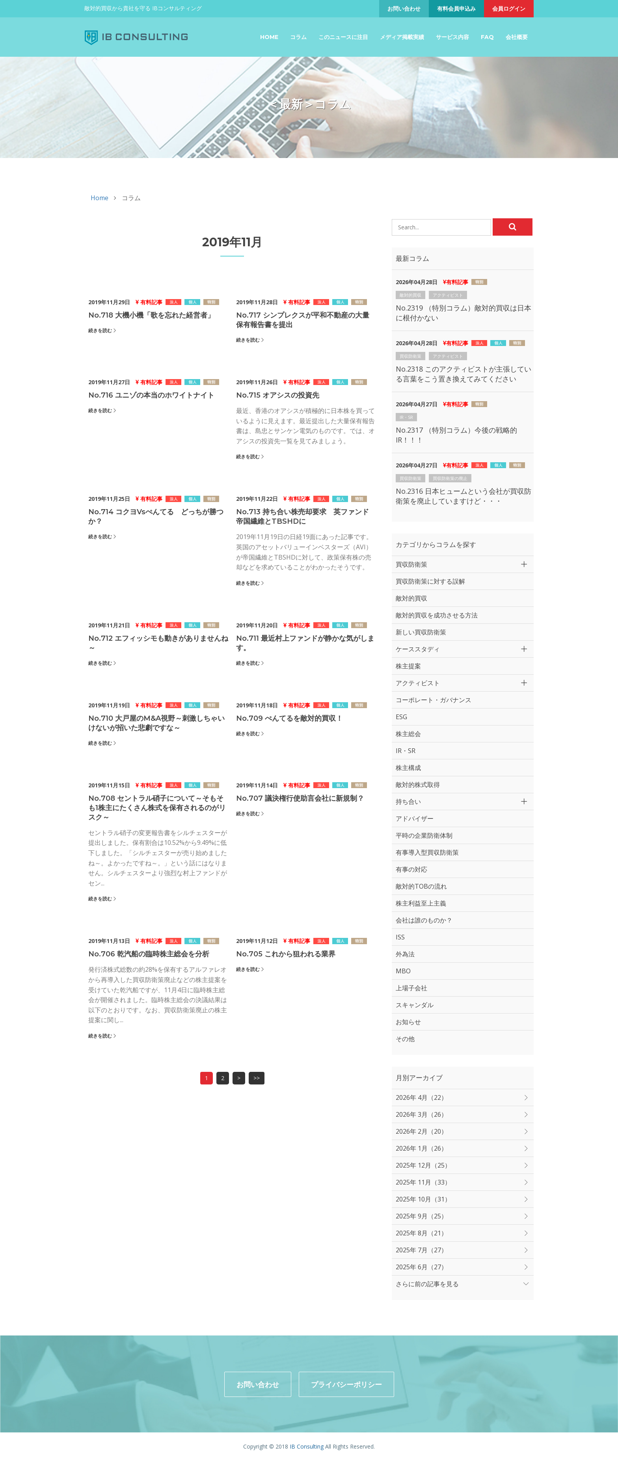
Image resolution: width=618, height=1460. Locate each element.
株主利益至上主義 (421, 903)
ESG (401, 716)
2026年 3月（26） (421, 1114)
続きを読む (100, 330)
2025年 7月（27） (421, 1250)
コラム (298, 37)
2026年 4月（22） (421, 1097)
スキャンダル (415, 1005)
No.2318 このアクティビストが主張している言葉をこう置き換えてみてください (463, 373)
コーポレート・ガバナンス (433, 700)
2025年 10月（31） (423, 1199)
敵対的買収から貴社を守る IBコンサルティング (143, 8)
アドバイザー (415, 818)
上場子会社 (411, 988)
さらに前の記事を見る (427, 1284)
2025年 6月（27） (421, 1267)
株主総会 (408, 733)
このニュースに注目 (343, 37)
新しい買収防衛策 (421, 632)
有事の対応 (411, 869)
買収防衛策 (410, 356)
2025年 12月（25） (423, 1165)
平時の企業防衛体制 (424, 835)
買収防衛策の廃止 (450, 478)
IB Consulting (307, 1445)
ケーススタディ (418, 649)
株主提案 (408, 666)
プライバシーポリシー (346, 1383)
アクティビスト (448, 295)
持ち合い (408, 801)
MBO (403, 971)
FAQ (487, 37)
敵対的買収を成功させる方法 (437, 615)
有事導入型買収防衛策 (427, 852)
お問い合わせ (404, 8)
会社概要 (517, 37)
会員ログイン (508, 8)
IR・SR (406, 417)
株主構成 (408, 767)
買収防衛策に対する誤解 (430, 581)
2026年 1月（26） (421, 1148)
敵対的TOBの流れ (421, 886)
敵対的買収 (410, 295)
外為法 (405, 954)
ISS (400, 937)
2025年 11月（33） (423, 1182)
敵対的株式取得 (418, 784)
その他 (405, 1038)
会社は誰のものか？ (424, 920)
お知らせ (408, 1021)
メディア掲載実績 (402, 37)
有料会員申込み (456, 8)
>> (256, 1078)
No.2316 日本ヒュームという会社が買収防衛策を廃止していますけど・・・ (463, 496)
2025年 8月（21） (421, 1233)
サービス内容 (452, 37)
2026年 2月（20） (421, 1131)
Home (269, 37)
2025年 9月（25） (421, 1216)
